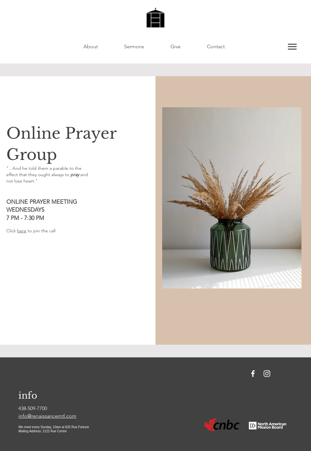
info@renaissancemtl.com (47, 416)
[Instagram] (266, 373)
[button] (292, 47)
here (21, 231)
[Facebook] (252, 373)
